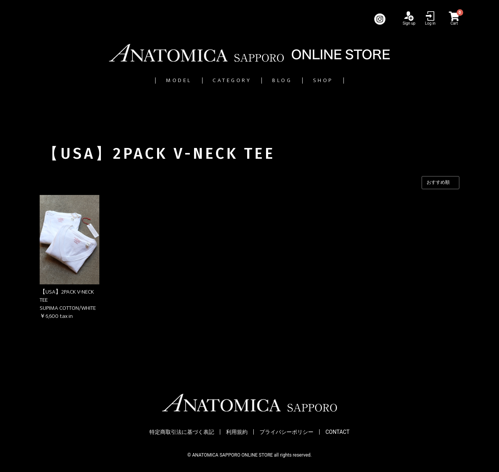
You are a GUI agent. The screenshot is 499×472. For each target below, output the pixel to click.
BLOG (294, 80)
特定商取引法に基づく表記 (181, 432)
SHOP (352, 80)
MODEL (150, 80)
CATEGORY (224, 80)
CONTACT (337, 432)
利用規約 (237, 432)
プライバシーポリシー (286, 432)
